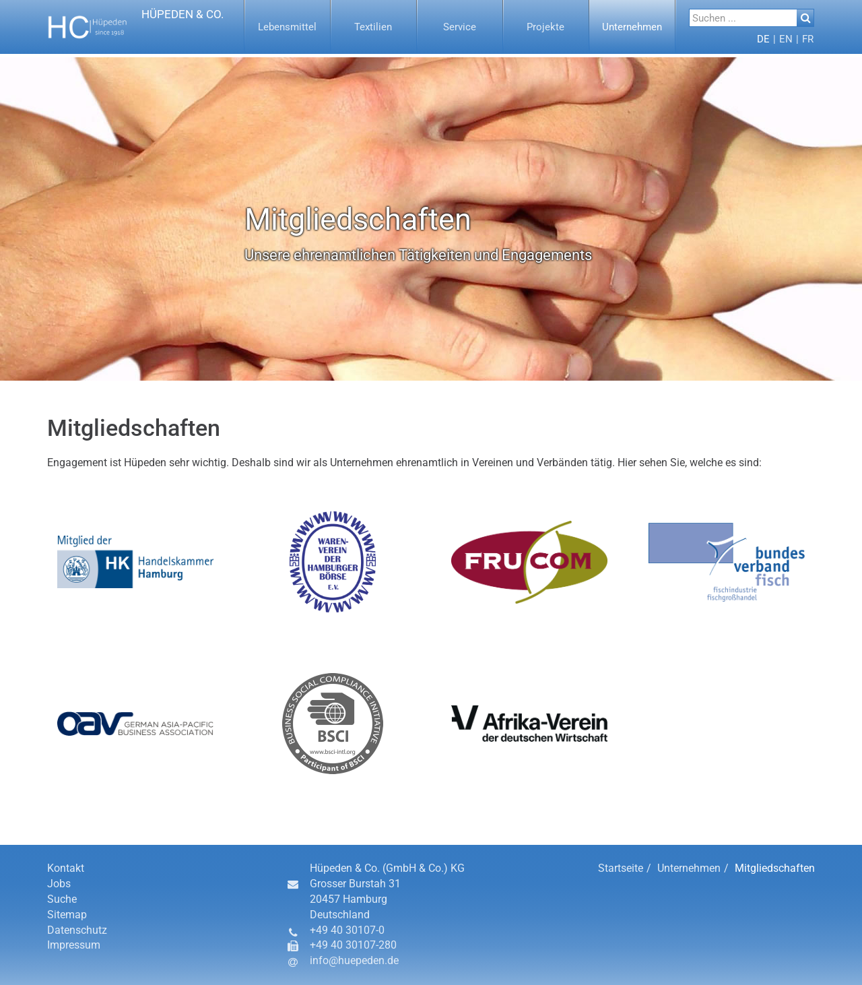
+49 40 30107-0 (347, 930)
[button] (135, 27)
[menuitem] (287, 27)
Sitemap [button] (67, 914)
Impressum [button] (73, 945)
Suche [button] (62, 899)
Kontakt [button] (65, 868)
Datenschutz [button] (77, 930)
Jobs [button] (59, 883)
